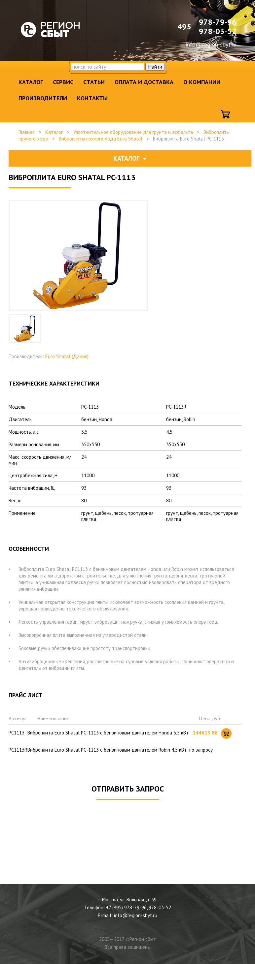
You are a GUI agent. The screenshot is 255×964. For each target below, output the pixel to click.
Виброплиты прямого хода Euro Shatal (100, 139)
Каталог (30, 82)
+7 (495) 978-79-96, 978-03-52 (138, 907)
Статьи (94, 82)
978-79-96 (218, 22)
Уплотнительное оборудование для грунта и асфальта (133, 132)
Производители (42, 98)
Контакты (92, 98)
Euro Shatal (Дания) (67, 356)
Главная (26, 132)
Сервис (63, 82)
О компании (201, 82)
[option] (25, 328)
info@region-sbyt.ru (211, 44)
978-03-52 (218, 31)
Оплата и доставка (144, 82)
